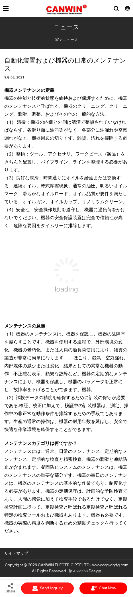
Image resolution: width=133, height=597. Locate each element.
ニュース (70, 40)
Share (10, 588)
